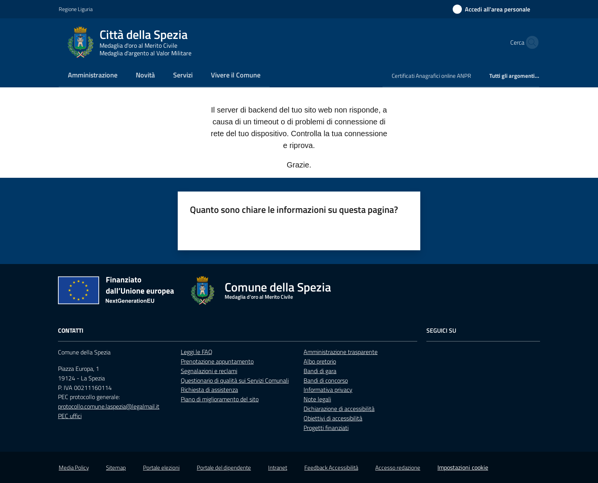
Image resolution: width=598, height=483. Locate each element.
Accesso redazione (397, 467)
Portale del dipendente (224, 467)
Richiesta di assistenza (209, 389)
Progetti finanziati (326, 427)
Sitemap (116, 467)
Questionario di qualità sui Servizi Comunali (235, 380)
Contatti (71, 330)
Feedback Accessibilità (331, 467)
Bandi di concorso (326, 380)
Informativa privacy (328, 389)
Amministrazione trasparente (341, 351)
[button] (530, 42)
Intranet (277, 467)
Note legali (317, 399)
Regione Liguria (76, 9)
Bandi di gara (320, 370)
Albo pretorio (320, 361)
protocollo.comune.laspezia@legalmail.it (108, 406)
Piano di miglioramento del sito (220, 399)
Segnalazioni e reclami (209, 370)
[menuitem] (93, 75)
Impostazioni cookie (462, 467)
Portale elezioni (161, 467)
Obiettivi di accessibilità (333, 418)
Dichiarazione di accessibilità (339, 408)
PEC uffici (70, 415)
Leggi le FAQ (196, 351)
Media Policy (74, 467)
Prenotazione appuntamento (217, 361)
